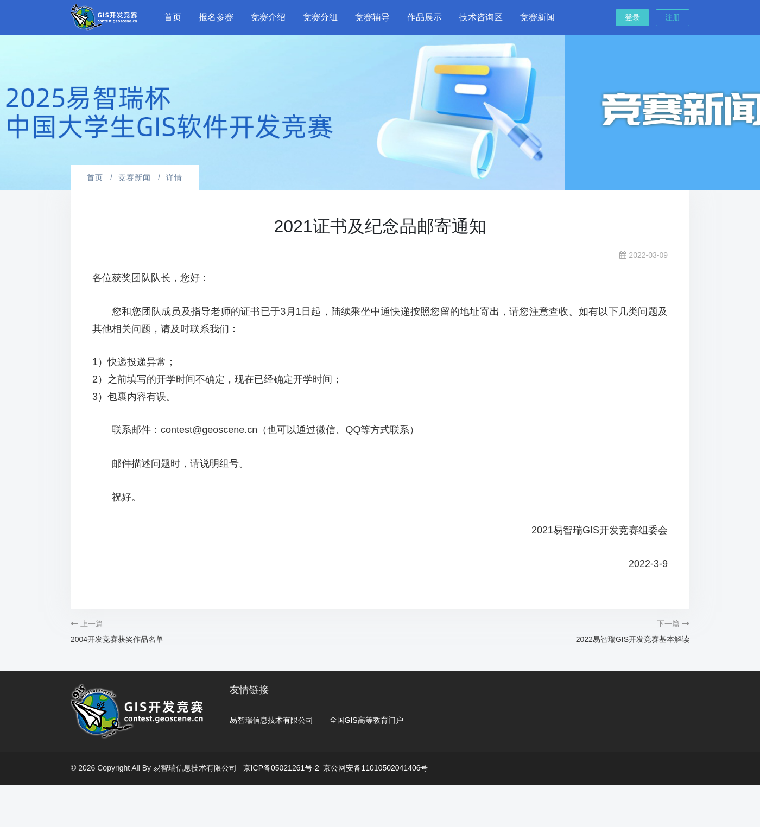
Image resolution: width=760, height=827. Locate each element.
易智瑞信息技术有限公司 (271, 720)
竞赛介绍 (268, 17)
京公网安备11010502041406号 (375, 768)
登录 (632, 17)
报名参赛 (216, 17)
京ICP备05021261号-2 (281, 768)
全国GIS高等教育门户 (366, 720)
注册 (672, 17)
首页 (172, 17)
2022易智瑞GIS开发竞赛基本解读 (632, 639)
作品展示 (424, 17)
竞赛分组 (320, 17)
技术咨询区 (481, 17)
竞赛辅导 (372, 17)
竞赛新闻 (537, 17)
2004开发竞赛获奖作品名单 (117, 639)
